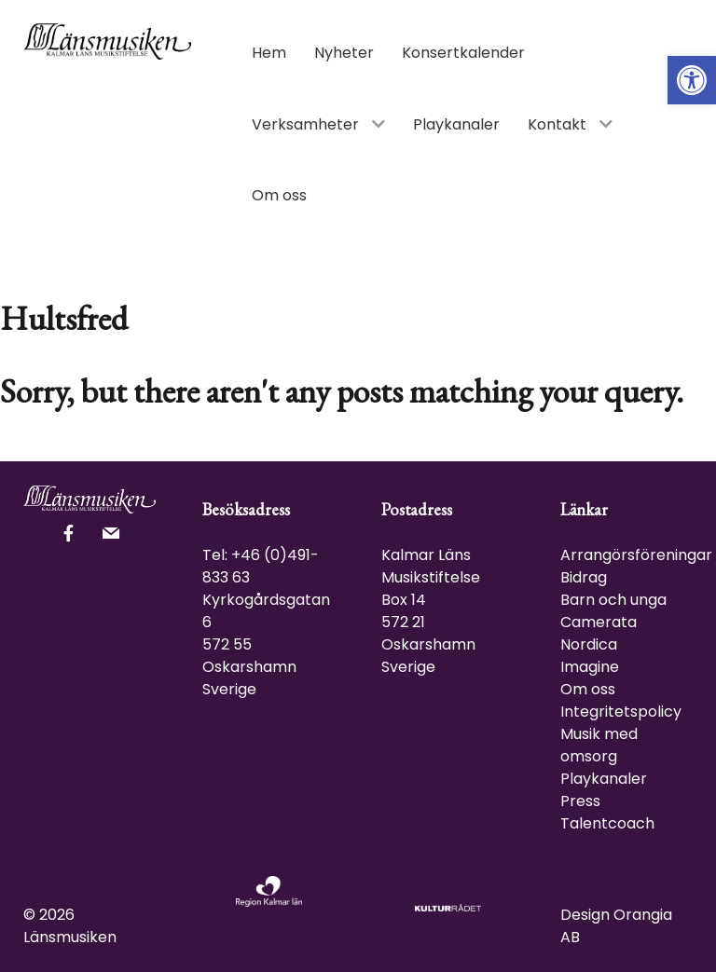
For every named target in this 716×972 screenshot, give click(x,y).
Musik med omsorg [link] (599, 745)
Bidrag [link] (583, 577)
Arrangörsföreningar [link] (636, 555)
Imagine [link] (589, 667)
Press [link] (580, 801)
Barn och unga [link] (613, 599)
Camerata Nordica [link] (598, 633)
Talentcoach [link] (607, 823)
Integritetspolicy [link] (621, 711)
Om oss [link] (587, 689)
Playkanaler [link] (603, 778)
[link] (692, 80)
